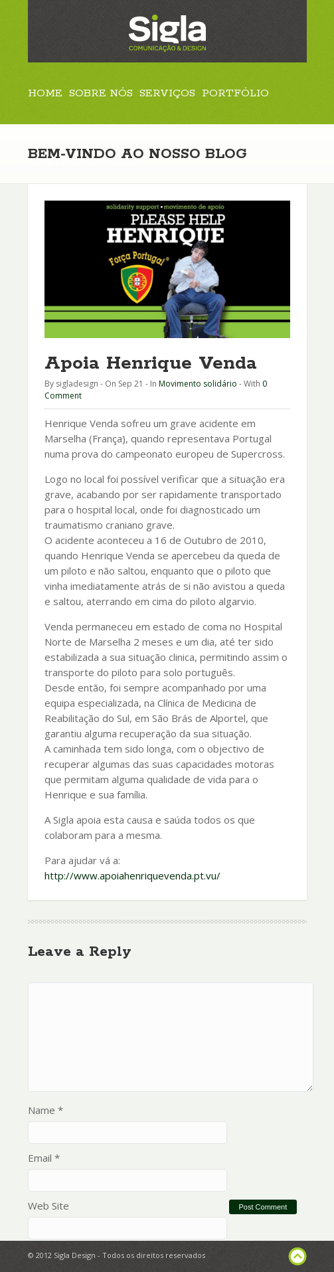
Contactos (64, 162)
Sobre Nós (101, 93)
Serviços (167, 93)
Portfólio (235, 93)
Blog (122, 162)
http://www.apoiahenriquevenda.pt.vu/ (132, 875)
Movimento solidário (198, 383)
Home (45, 93)
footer (297, 1256)
